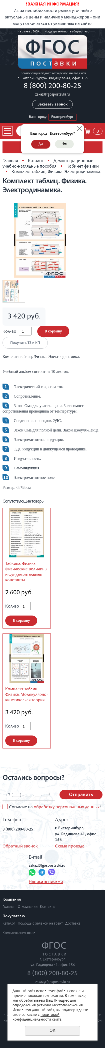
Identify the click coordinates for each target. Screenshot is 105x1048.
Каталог (36, 161)
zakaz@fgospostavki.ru (52, 95)
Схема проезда (69, 846)
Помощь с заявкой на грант (40, 924)
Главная (10, 161)
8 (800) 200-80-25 (52, 86)
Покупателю (13, 917)
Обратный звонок (20, 846)
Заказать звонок (53, 105)
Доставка (72, 924)
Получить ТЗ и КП (25, 343)
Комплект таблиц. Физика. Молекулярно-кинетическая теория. (26, 695)
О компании (28, 907)
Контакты (47, 907)
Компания (11, 900)
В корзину (53, 331)
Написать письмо (46, 882)
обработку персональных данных (67, 807)
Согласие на (55, 807)
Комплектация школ (19, 933)
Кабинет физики (82, 166)
